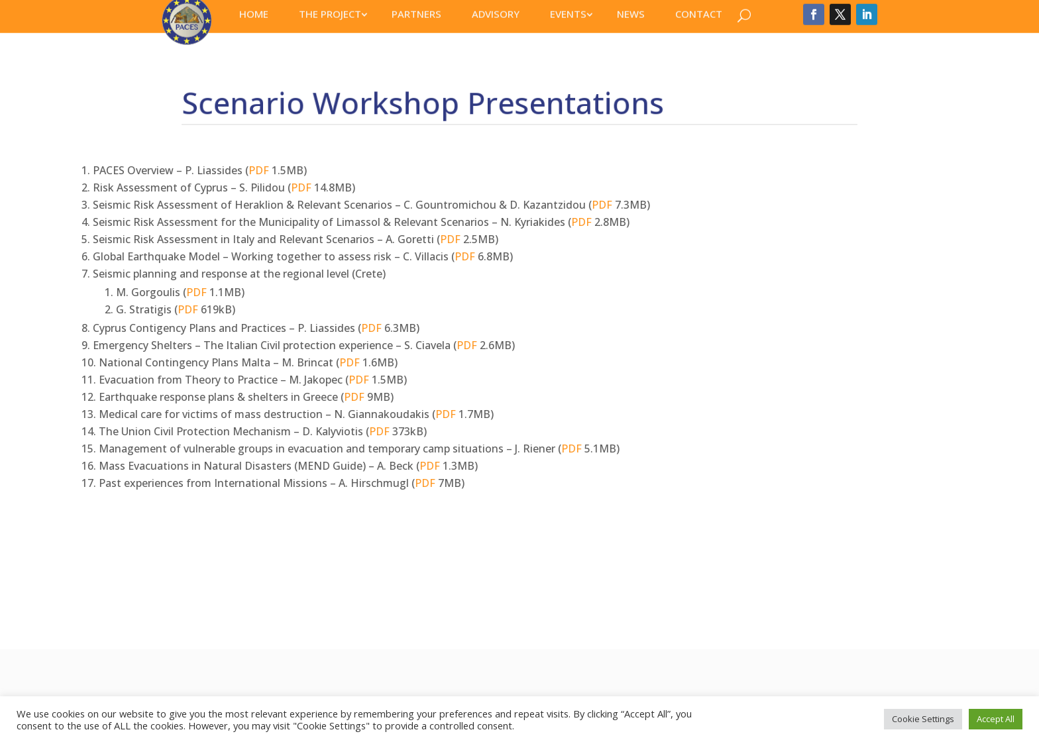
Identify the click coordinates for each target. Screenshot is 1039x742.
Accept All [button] (995, 719)
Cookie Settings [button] (923, 719)
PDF (82, 170)
